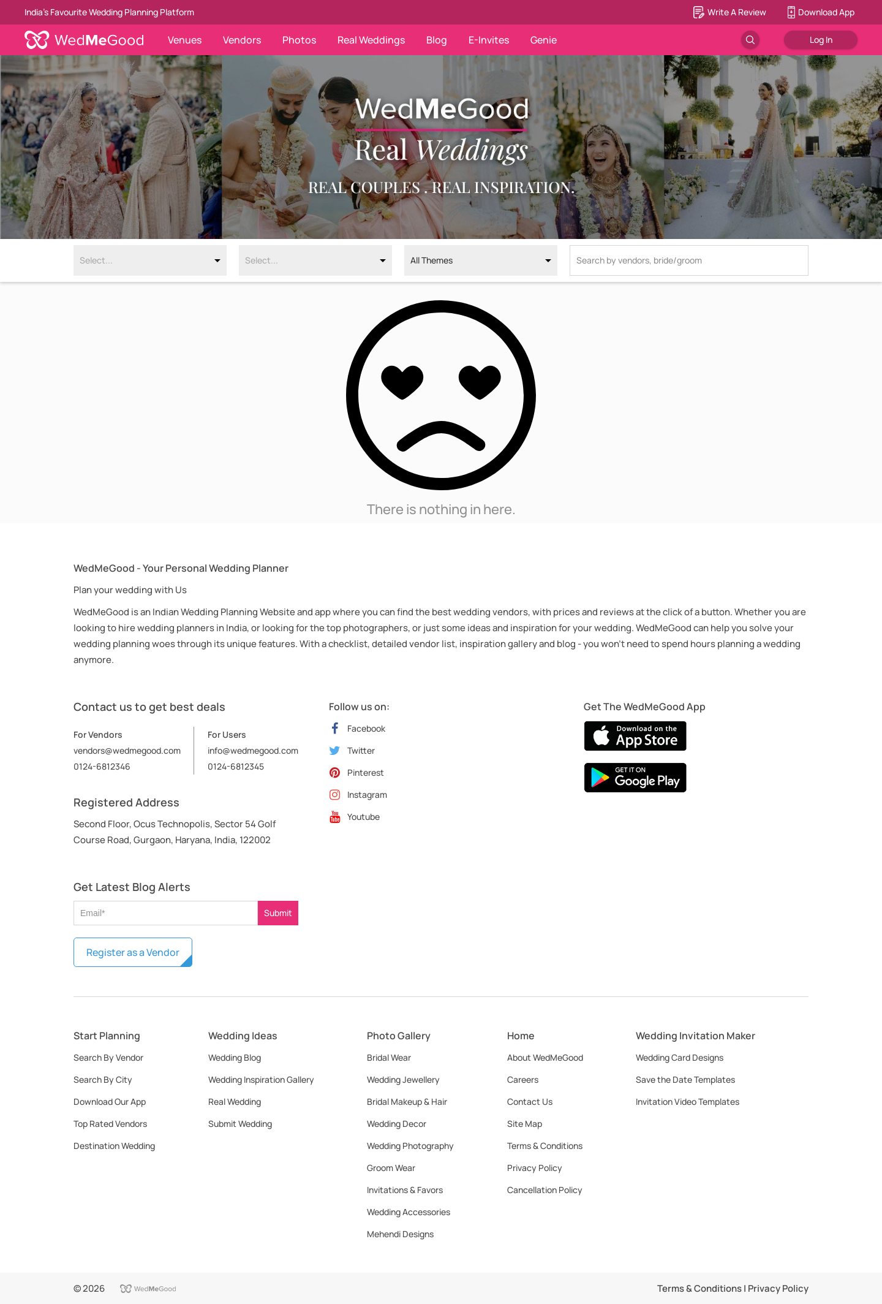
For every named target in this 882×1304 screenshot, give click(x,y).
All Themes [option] (431, 260)
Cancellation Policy (544, 1190)
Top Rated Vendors (110, 1123)
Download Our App (110, 1101)
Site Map (524, 1123)
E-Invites (489, 40)
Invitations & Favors (405, 1190)
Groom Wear (391, 1167)
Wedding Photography (410, 1145)
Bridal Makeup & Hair (407, 1101)
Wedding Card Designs (679, 1057)
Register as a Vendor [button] (132, 952)
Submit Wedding (240, 1123)
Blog (436, 40)
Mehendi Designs (400, 1234)
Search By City (103, 1079)
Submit (278, 913)
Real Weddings (371, 40)
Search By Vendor (108, 1057)
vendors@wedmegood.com (127, 750)
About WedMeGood (545, 1057)
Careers (522, 1079)
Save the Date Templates (685, 1079)
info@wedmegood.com (253, 750)
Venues (185, 40)
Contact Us (529, 1101)
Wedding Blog (234, 1057)
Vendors (242, 40)
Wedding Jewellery (403, 1079)
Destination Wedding (114, 1145)
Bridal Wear (389, 1057)
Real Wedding (234, 1101)
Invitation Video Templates (687, 1101)
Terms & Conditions (544, 1145)
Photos (299, 40)
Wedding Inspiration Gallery (261, 1079)
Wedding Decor (396, 1123)
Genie (543, 40)
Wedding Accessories (408, 1212)
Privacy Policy (534, 1167)
